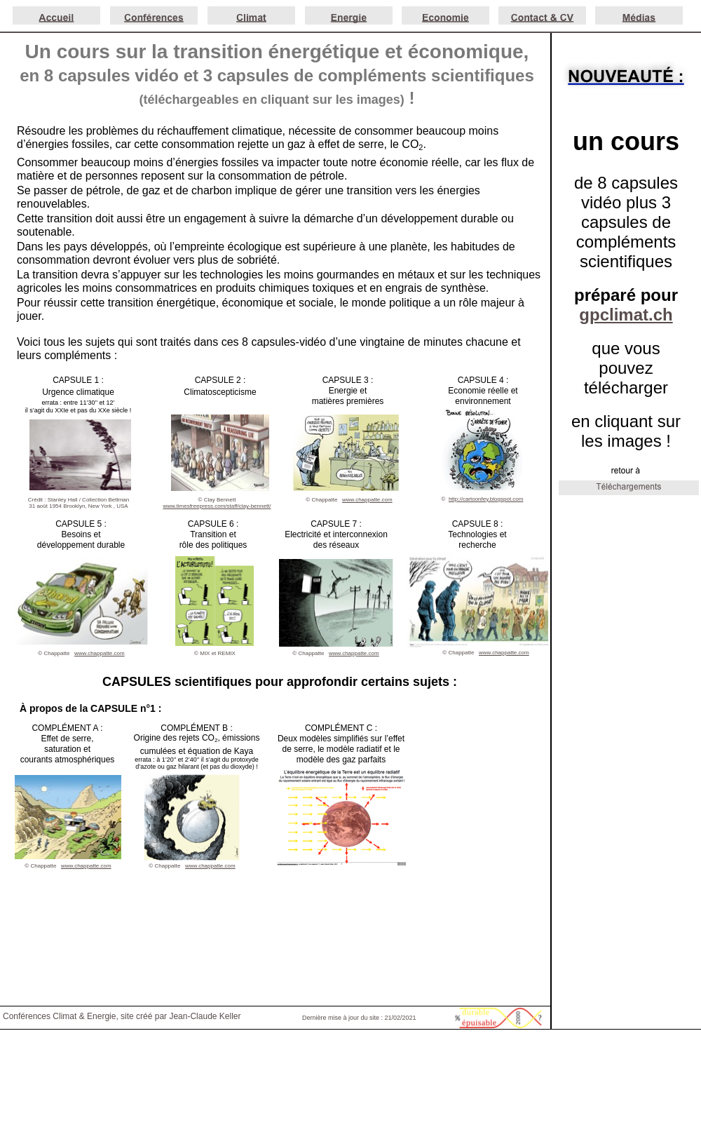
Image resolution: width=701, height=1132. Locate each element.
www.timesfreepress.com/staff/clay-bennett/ (217, 506)
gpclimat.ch (625, 314)
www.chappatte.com (504, 652)
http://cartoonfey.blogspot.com (486, 499)
